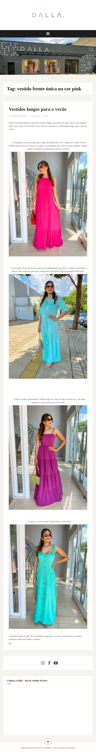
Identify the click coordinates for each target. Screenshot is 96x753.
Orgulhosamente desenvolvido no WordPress (36, 748)
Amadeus (61, 748)
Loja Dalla (36, 116)
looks (47, 116)
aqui (61, 142)
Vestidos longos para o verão (37, 109)
